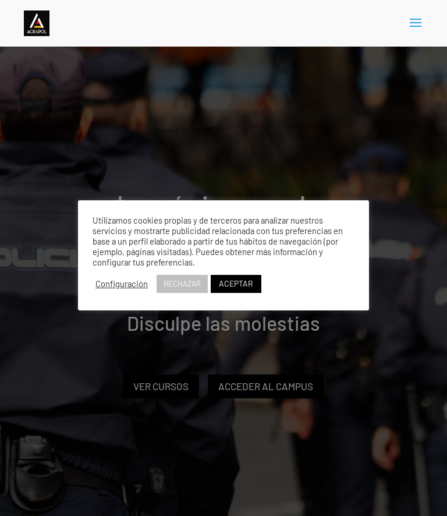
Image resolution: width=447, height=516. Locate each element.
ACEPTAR (236, 283)
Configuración (121, 283)
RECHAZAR (182, 283)
